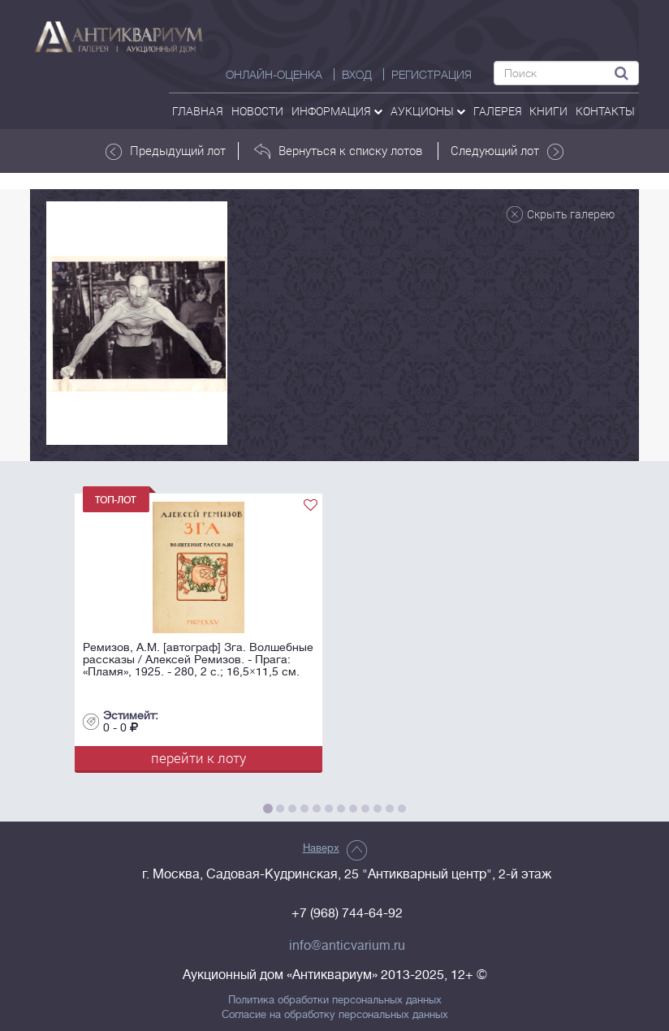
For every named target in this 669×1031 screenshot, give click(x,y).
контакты (605, 111)
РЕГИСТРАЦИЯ (431, 74)
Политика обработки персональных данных (335, 1000)
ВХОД (357, 74)
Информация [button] (336, 111)
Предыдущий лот (166, 151)
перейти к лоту (198, 757)
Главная (197, 111)
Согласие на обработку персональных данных (335, 1015)
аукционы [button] (428, 111)
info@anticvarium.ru (347, 945)
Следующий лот (507, 151)
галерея (497, 111)
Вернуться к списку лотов (338, 151)
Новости (257, 111)
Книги (548, 111)
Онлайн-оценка (274, 74)
